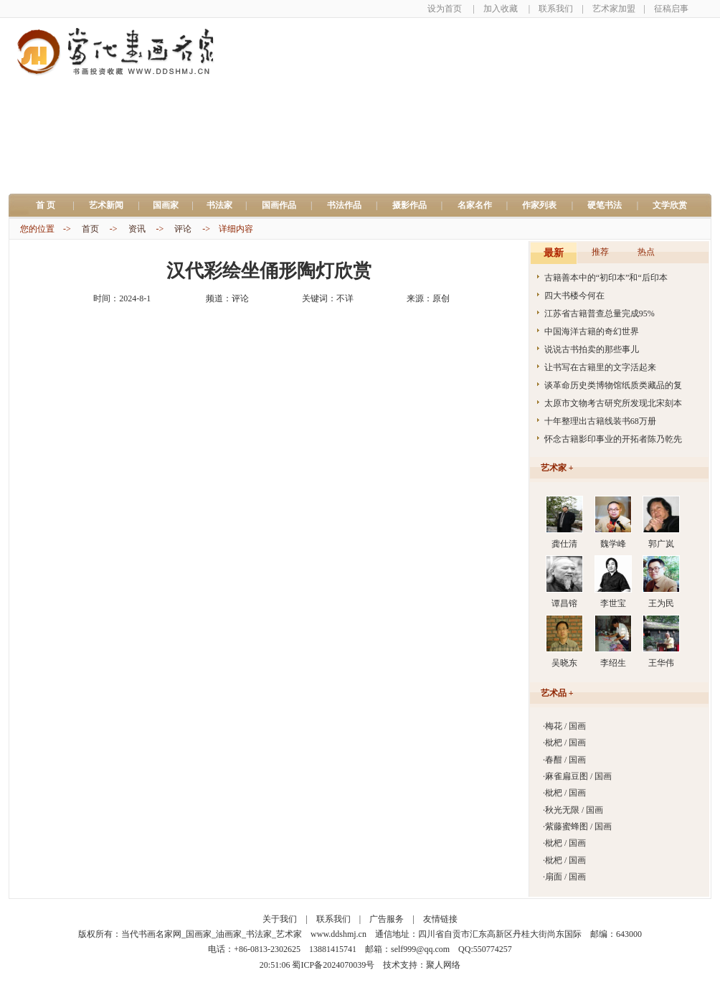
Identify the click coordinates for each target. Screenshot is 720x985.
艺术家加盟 (613, 9)
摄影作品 (409, 205)
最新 (554, 253)
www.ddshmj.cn (338, 934)
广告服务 (386, 919)
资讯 (137, 229)
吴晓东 (564, 663)
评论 (182, 229)
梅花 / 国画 (565, 726)
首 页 (50, 205)
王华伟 (661, 663)
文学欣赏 (670, 205)
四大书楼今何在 (574, 296)
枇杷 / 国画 (565, 742)
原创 (441, 298)
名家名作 (475, 205)
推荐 (600, 252)
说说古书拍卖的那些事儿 (591, 349)
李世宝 (613, 603)
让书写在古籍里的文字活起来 (600, 367)
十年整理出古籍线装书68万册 (600, 421)
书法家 (219, 205)
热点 (646, 252)
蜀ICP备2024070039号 (333, 965)
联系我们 (556, 9)
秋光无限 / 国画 (574, 810)
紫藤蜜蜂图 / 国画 (578, 826)
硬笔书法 (604, 205)
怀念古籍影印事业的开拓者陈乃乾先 (613, 439)
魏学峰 (613, 544)
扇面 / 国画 (565, 877)
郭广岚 (661, 544)
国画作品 (279, 205)
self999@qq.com (420, 949)
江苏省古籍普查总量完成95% (599, 313)
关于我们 (279, 919)
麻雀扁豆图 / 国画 (578, 776)
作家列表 (539, 205)
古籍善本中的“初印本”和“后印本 (606, 278)
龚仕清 (564, 544)
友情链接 (440, 919)
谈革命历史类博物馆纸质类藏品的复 (613, 385)
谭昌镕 (564, 603)
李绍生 (613, 663)
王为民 (661, 603)
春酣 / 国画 (565, 760)
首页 (90, 229)
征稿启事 (671, 9)
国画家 (166, 205)
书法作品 (344, 205)
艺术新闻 (106, 205)
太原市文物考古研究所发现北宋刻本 (613, 403)
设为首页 (444, 9)
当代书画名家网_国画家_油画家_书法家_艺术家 (211, 934)
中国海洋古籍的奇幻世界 (591, 331)
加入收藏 (500, 9)
